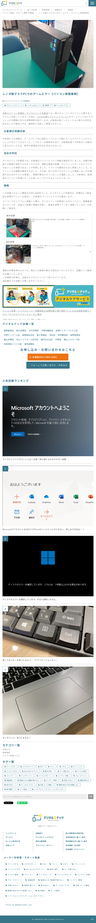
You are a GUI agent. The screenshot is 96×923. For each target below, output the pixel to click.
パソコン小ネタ (10, 771)
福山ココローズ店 (72, 339)
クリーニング (76, 766)
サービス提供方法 (13, 841)
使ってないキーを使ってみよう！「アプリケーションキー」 (30, 660)
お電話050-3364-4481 (49, 356)
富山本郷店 (9, 339)
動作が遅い (47, 771)
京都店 (70, 9)
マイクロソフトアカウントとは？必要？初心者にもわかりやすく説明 (34, 459)
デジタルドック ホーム (12, 9)
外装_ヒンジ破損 (45, 785)
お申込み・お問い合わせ (86, 3)
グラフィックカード (13, 105)
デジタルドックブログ (45, 837)
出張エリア (10, 845)
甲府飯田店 (63, 334)
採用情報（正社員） (74, 845)
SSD (40, 766)
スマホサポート (26, 766)
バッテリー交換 (62, 776)
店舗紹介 (58, 9)
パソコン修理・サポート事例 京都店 (18, 13)
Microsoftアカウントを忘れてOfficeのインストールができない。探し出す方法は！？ (43, 529)
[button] (92, 3)
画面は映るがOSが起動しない (68, 785)
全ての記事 (32, 9)
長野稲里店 (75, 334)
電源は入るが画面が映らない (28, 780)
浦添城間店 (29, 343)
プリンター (9, 776)
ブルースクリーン (80, 776)
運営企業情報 (41, 841)
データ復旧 (22, 789)
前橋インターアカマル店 (67, 330)
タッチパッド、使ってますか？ (16, 737)
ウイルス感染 (80, 771)
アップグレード (25, 776)
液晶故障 (8, 780)
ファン (51, 766)
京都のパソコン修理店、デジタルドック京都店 (25, 113)
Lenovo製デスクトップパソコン (53, 116)
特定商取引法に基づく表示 (76, 841)
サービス (9, 837)
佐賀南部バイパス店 (13, 343)
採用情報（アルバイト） (76, 849)
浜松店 (52, 334)
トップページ (11, 833)
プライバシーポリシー (45, 845)
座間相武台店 (28, 334)
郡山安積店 (21, 330)
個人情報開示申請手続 (75, 833)
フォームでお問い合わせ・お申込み (49, 365)
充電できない (67, 780)
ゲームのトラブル (62, 105)
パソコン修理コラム (11, 755)
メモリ (63, 766)
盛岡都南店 (9, 330)
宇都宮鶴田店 (47, 330)
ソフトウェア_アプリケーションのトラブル (48, 789)
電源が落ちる (83, 780)
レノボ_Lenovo (32, 105)
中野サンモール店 (12, 334)
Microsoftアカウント (30, 771)
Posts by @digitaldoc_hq (19, 904)
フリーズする (9, 766)
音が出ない (9, 785)
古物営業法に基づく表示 (76, 837)
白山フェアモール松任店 (27, 339)
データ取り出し (64, 771)
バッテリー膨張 (50, 780)
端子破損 (8, 789)
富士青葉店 (42, 334)
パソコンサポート (44, 776)
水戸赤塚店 (34, 330)
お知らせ (6, 749)
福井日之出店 (47, 339)
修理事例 (46, 9)
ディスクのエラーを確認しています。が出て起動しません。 (30, 599)
